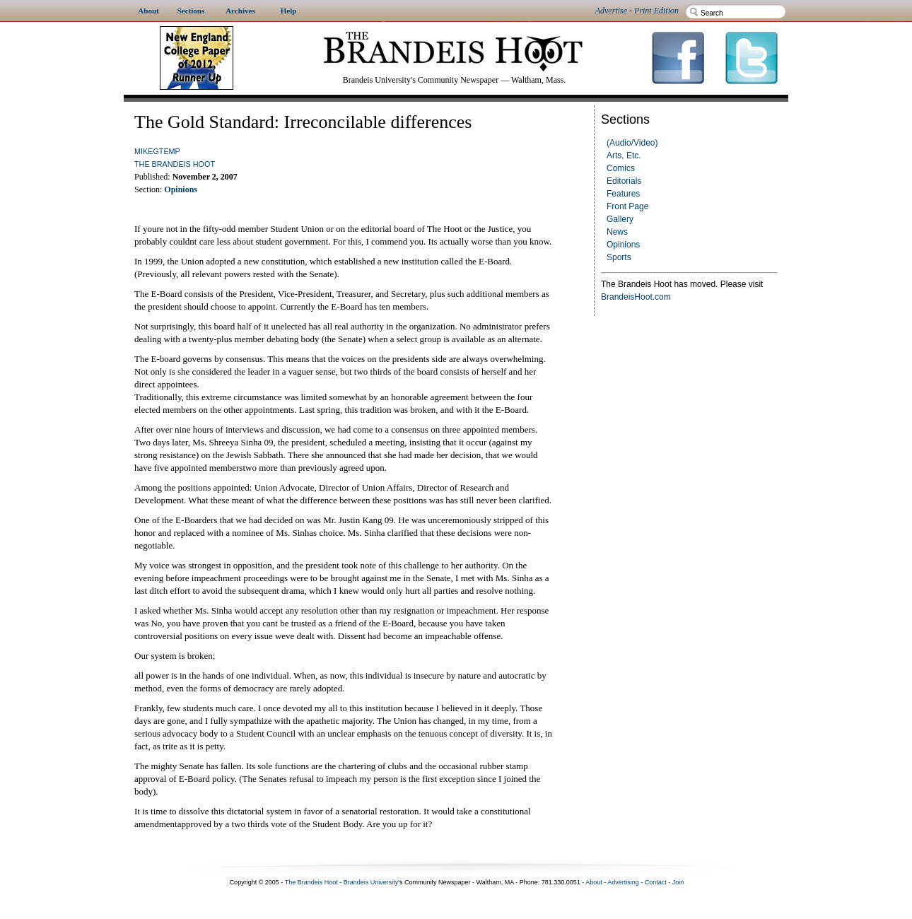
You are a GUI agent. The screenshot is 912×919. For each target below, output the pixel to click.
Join (678, 882)
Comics (621, 168)
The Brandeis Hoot (174, 164)
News (617, 232)
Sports (619, 257)
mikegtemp (157, 151)
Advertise (611, 11)
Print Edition (656, 11)
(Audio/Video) (632, 143)
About (593, 882)
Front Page (627, 206)
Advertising (623, 882)
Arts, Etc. (624, 155)
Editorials (624, 181)
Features (623, 194)
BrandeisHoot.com (636, 297)
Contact (656, 882)
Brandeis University (371, 882)
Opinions (623, 245)
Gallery (620, 219)
